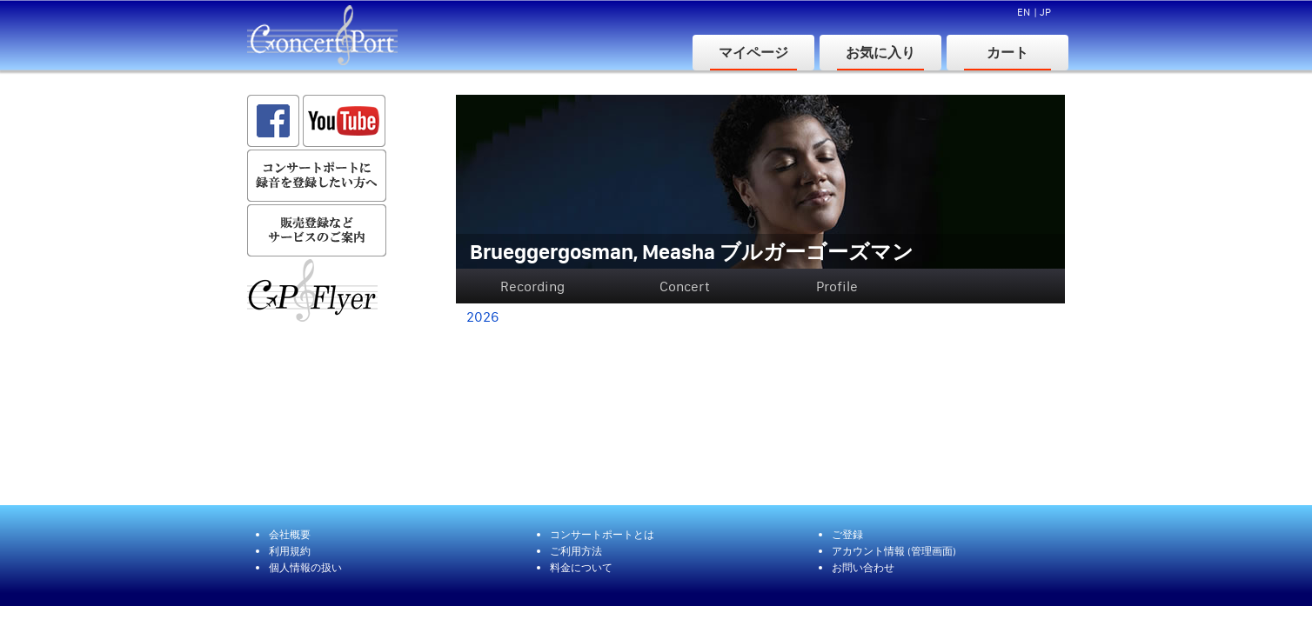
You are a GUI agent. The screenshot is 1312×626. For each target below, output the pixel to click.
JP (1045, 11)
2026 (482, 316)
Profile (837, 286)
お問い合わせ (863, 567)
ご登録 (847, 534)
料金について (581, 567)
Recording (532, 286)
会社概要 (290, 534)
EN (1023, 11)
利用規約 (290, 550)
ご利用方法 (576, 550)
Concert (684, 286)
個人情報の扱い (305, 567)
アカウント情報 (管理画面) (894, 550)
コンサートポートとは (602, 534)
